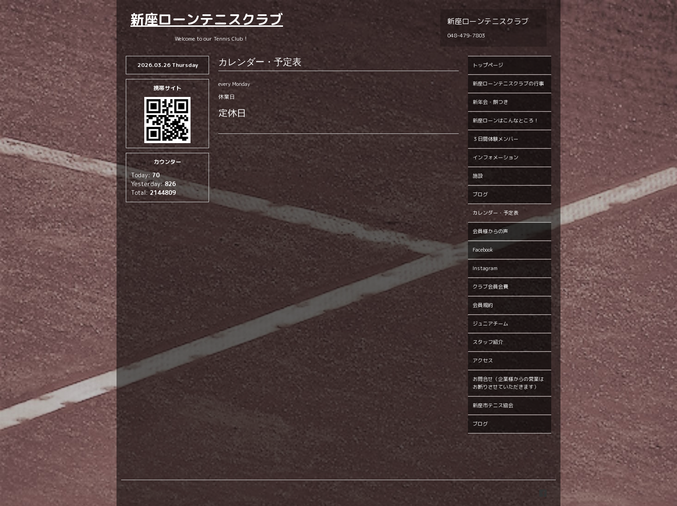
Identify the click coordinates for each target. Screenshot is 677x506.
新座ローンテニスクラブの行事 (508, 83)
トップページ (488, 65)
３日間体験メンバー (495, 139)
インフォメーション (495, 157)
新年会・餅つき (490, 102)
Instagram (485, 268)
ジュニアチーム (490, 323)
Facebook (483, 249)
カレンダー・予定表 (495, 213)
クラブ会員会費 (490, 286)
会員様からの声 (490, 231)
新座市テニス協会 (493, 405)
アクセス (483, 360)
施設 (478, 176)
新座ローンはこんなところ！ (506, 120)
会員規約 (483, 305)
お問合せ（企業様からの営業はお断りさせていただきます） (508, 383)
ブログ (480, 194)
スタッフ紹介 (488, 342)
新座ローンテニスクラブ (206, 19)
